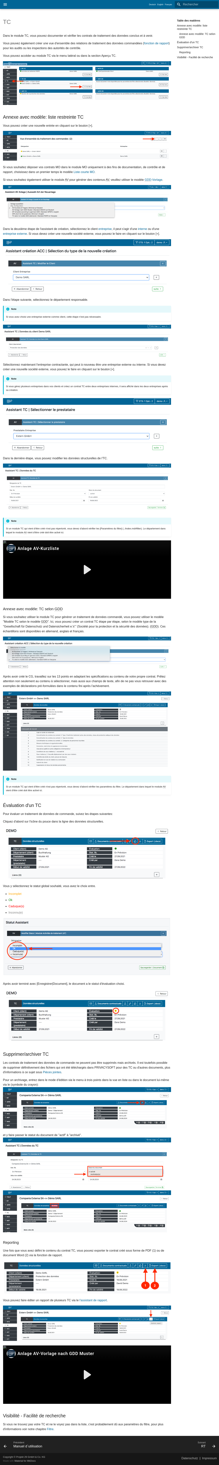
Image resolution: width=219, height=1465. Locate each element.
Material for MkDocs (25, 1460)
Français (168, 5)
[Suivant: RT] (164, 1444)
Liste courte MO (84, 172)
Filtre (50, 1429)
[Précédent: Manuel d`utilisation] (55, 1444)
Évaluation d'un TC (188, 42)
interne (142, 228)
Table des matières (188, 20)
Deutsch (152, 5)
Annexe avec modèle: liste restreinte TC (192, 27)
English (160, 5)
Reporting (185, 52)
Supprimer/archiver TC (190, 47)
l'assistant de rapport (93, 1300)
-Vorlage (153, 180)
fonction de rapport (156, 43)
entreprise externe (15, 233)
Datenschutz (189, 1458)
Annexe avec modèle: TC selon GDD (197, 35)
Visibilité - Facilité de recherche (195, 57)
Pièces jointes (52, 1072)
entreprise (105, 228)
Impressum (209, 1458)
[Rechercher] (196, 4)
